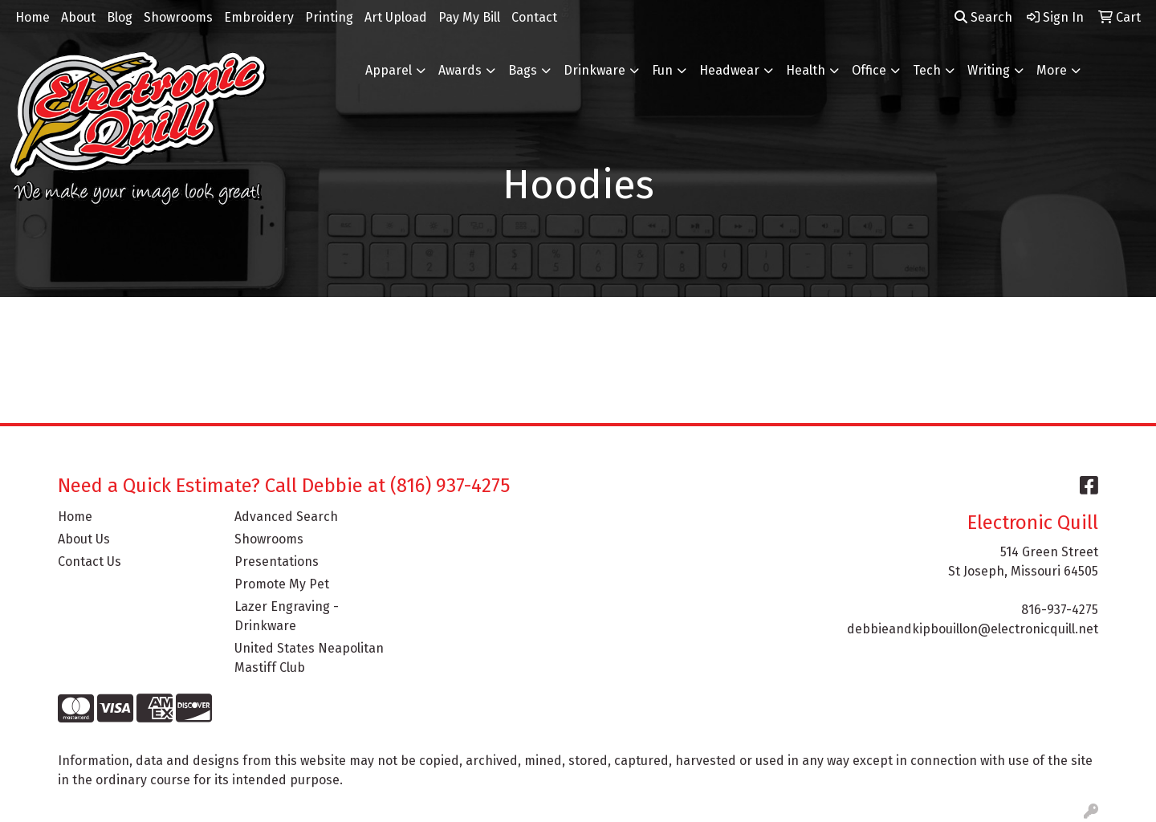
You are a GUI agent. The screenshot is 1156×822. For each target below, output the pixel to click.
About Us (84, 539)
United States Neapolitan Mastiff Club (309, 658)
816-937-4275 (1059, 609)
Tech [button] (927, 70)
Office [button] (869, 70)
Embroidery (259, 17)
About (78, 17)
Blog (119, 17)
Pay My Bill (469, 17)
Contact (534, 17)
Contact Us (89, 561)
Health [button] (805, 70)
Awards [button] (460, 70)
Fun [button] (662, 70)
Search (983, 17)
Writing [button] (988, 70)
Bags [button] (522, 70)
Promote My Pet (281, 584)
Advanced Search (286, 516)
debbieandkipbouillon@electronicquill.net (972, 629)
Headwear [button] (729, 70)
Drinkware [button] (594, 70)
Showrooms (178, 17)
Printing (329, 17)
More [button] (1051, 70)
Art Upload (395, 17)
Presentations (276, 561)
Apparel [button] (388, 70)
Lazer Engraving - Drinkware (286, 616)
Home (32, 17)
